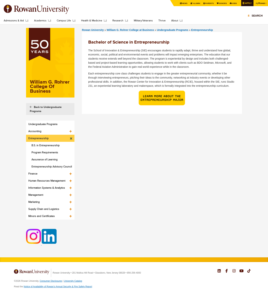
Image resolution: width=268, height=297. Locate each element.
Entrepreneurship (202, 29)
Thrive (162, 20)
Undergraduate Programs (173, 29)
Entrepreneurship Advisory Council (51, 166)
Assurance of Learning (44, 159)
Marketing (34, 202)
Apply (247, 3)
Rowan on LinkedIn (219, 271)
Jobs (233, 3)
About (174, 20)
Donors (221, 3)
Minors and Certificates (41, 216)
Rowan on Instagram (234, 271)
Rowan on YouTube (241, 271)
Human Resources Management (46, 181)
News (181, 3)
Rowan (260, 2)
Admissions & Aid (14, 20)
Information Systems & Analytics (46, 188)
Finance (32, 173)
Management (35, 195)
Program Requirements (44, 152)
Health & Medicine (91, 20)
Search (257, 18)
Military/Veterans (143, 20)
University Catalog (73, 281)
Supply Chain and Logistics (43, 209)
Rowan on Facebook (226, 271)
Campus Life (64, 20)
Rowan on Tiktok (249, 271)
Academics (40, 20)
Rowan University (42, 9)
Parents (207, 3)
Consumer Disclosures (51, 281)
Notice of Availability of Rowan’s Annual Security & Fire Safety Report (58, 286)
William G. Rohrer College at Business (131, 29)
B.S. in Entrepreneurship (45, 145)
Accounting (34, 131)
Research (117, 20)
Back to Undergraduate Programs (46, 109)
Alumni (193, 3)
